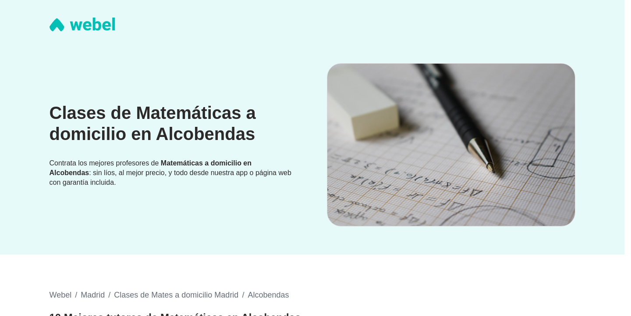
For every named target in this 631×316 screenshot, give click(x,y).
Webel (61, 295)
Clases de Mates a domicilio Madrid (176, 295)
